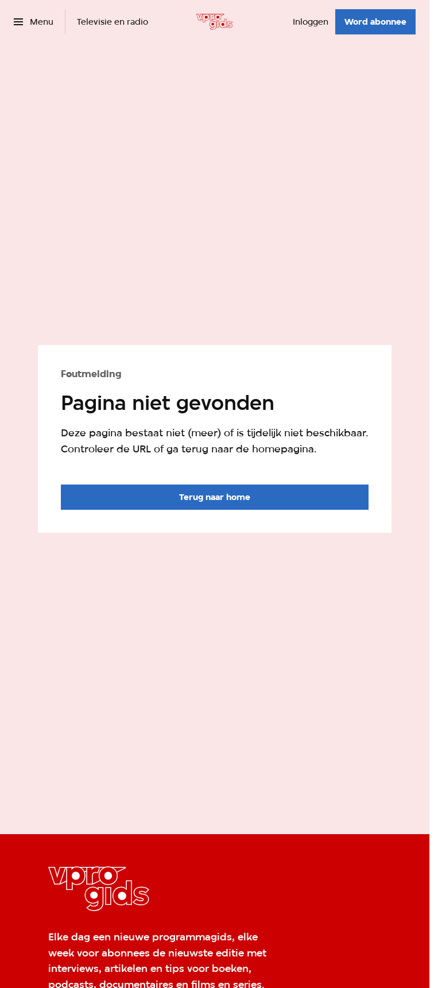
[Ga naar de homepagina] (215, 497)
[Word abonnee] (375, 21)
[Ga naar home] (214, 22)
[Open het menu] (33, 21)
